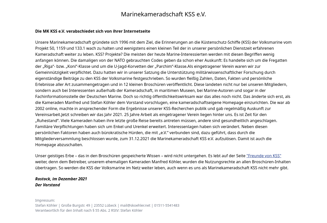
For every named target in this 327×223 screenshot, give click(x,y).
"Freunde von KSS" (264, 155)
